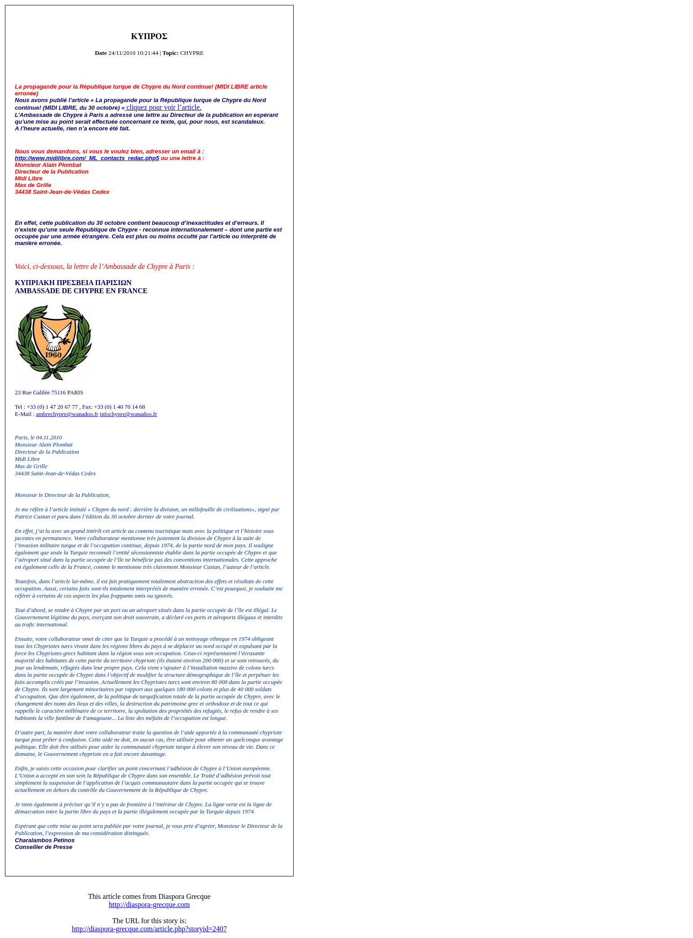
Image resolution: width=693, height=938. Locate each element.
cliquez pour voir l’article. (163, 107)
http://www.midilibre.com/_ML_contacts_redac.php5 (87, 158)
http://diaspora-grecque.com (149, 904)
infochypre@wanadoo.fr (128, 414)
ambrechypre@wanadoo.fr (67, 414)
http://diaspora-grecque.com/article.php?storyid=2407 (149, 929)
